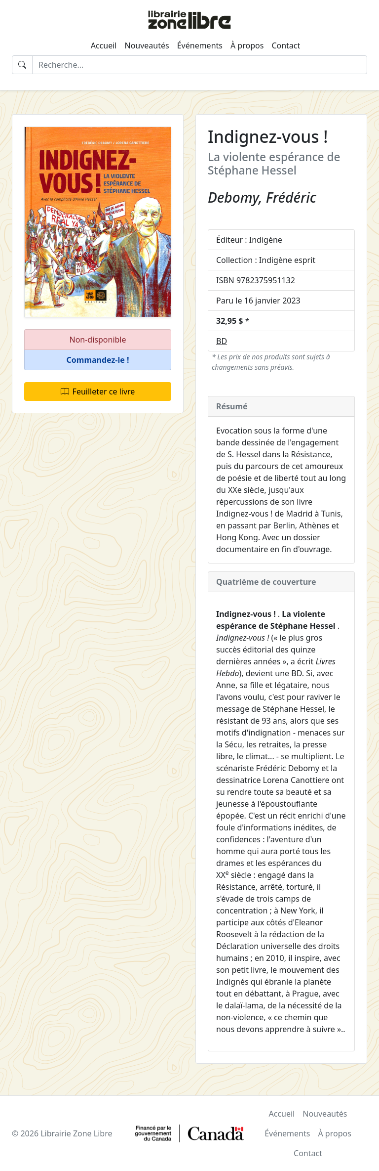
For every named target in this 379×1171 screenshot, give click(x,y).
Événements (200, 45)
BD (221, 341)
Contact (285, 45)
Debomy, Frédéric (262, 197)
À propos (247, 45)
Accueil (104, 45)
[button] (97, 360)
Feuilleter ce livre (98, 391)
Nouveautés (146, 45)
